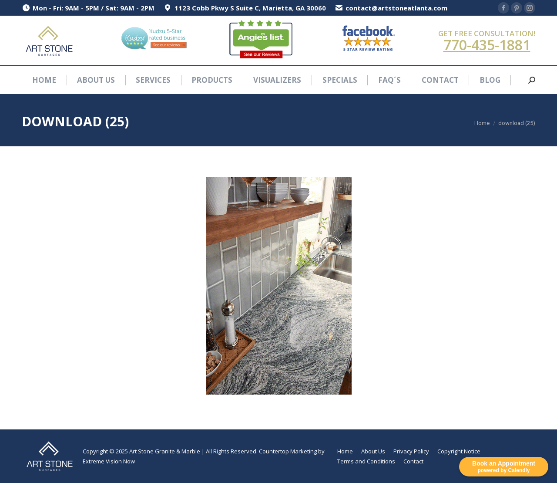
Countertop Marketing (288, 451)
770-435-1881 (486, 44)
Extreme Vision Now (109, 461)
